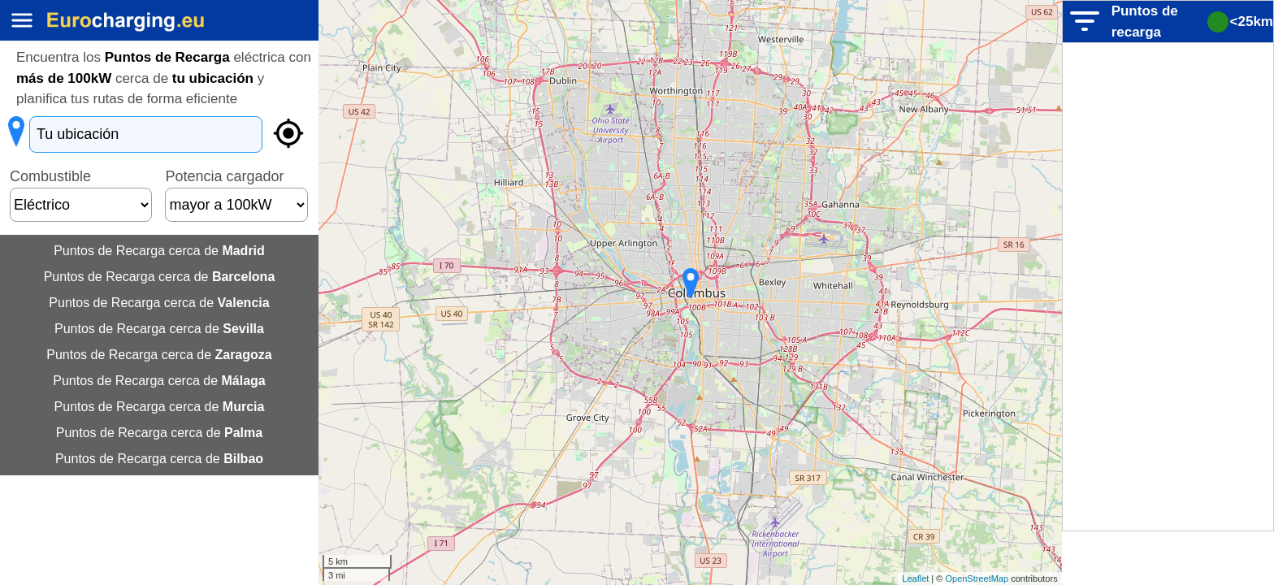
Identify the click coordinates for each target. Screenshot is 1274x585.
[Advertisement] (1168, 287)
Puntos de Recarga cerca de (159, 251)
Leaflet (915, 578)
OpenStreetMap (976, 578)
